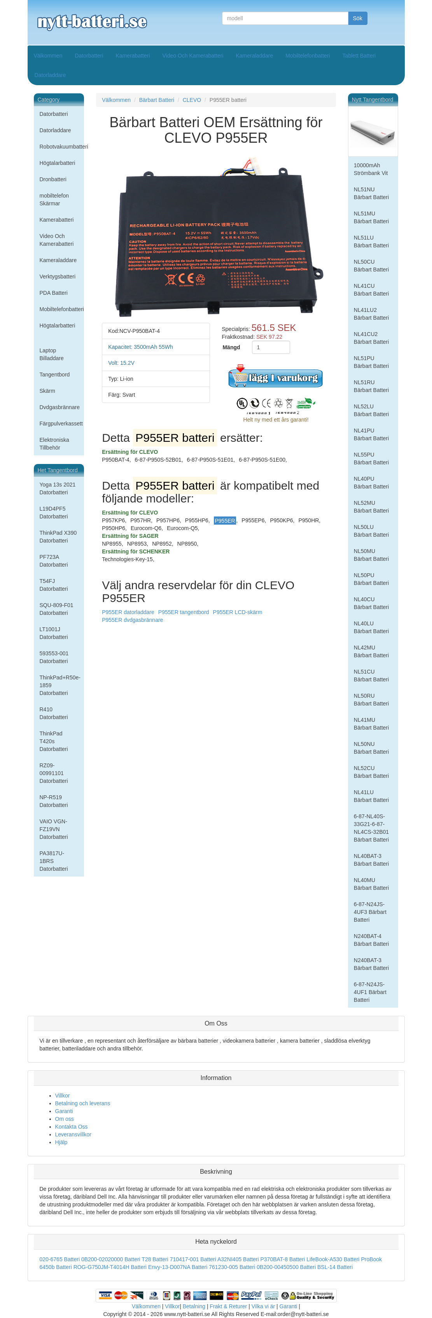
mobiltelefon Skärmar (54, 200)
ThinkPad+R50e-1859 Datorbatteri (60, 685)
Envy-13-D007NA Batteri (178, 1267)
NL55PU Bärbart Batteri (371, 459)
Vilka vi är (263, 1306)
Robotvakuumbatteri (62, 147)
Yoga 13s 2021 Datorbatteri (58, 488)
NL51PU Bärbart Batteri (371, 362)
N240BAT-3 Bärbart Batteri (371, 964)
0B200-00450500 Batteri (286, 1267)
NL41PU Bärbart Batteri (371, 434)
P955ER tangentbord (183, 612)
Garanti (64, 1111)
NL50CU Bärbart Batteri (371, 266)
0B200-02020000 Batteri (110, 1259)
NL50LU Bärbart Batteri (371, 531)
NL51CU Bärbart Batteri (371, 676)
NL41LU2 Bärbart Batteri (371, 314)
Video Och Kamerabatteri (193, 56)
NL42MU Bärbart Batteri (371, 651)
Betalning (194, 1306)
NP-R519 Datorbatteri (54, 801)
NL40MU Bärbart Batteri (371, 884)
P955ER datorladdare (128, 612)
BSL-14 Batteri (335, 1267)
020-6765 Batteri (60, 1259)
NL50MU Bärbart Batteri (371, 555)
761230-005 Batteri (232, 1267)
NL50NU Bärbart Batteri (371, 748)
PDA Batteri (54, 293)
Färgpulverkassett (61, 423)
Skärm (47, 391)
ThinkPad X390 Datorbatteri (58, 537)
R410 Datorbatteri (54, 713)
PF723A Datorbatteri (54, 561)
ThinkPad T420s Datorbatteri (54, 741)
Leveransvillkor (73, 1134)
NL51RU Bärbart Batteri (371, 386)
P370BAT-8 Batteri (282, 1259)
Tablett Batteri (359, 56)
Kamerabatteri (133, 56)
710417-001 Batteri (193, 1259)
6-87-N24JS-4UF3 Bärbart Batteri (370, 912)
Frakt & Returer (228, 1306)
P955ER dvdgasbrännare (132, 620)
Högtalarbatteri (57, 163)
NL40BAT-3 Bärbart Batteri (371, 860)
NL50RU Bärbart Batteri (371, 700)
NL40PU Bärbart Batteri (371, 483)
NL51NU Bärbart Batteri (371, 193)
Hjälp (61, 1142)
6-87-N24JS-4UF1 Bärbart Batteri (370, 992)
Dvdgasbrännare (60, 407)
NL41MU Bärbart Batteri (371, 724)
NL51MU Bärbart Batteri (371, 217)
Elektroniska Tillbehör (54, 444)
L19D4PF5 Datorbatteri (54, 513)
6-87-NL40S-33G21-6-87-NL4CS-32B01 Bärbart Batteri (371, 828)
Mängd (231, 347)
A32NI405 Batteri (238, 1259)
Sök (357, 18)
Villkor (62, 1095)
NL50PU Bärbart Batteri (371, 579)
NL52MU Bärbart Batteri (371, 507)
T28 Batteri (155, 1259)
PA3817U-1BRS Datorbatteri (54, 861)
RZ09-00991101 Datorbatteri (54, 773)
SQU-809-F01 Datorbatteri (56, 609)
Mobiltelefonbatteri (307, 56)
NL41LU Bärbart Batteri (371, 796)
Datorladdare (50, 75)
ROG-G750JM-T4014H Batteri (110, 1267)
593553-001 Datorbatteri (54, 657)
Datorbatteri (89, 56)
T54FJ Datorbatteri (54, 585)
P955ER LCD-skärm (237, 612)
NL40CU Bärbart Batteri (371, 603)
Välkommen (48, 56)
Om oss (64, 1119)
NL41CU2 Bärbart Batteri (371, 338)
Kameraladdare (254, 56)
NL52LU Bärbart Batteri (371, 410)
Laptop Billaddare (52, 354)
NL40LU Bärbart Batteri (371, 627)
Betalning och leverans (82, 1103)
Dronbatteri (53, 179)
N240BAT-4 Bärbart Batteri (371, 940)
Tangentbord (55, 374)
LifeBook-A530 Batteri (332, 1259)
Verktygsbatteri (58, 276)
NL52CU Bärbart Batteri (371, 772)
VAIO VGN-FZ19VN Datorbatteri (54, 829)
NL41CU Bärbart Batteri (371, 290)
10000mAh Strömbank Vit (371, 169)
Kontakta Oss (71, 1127)
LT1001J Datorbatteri (54, 633)
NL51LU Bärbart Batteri (371, 242)
